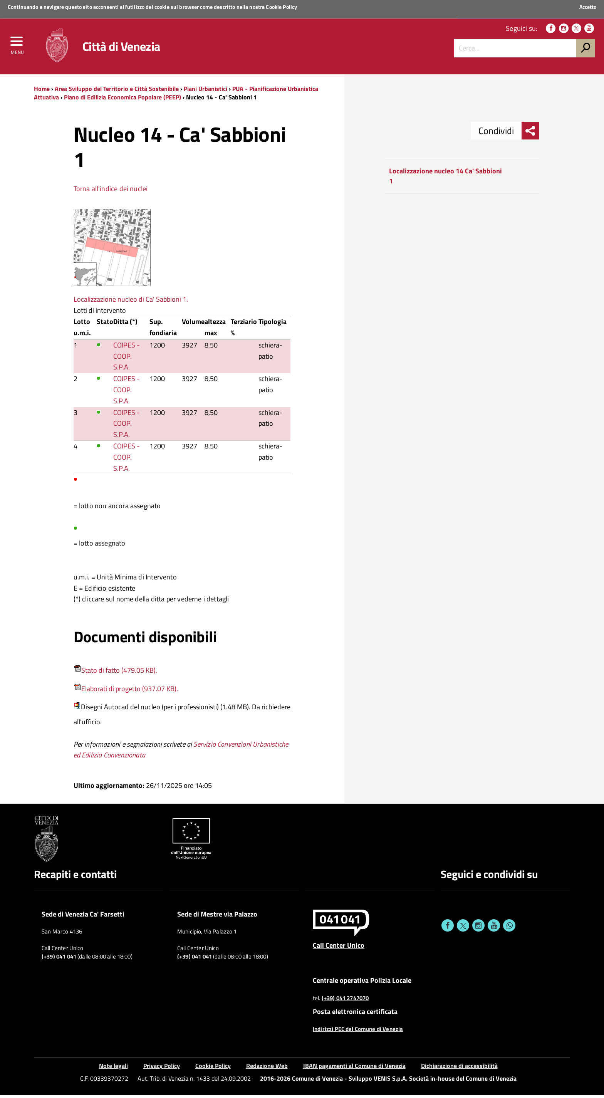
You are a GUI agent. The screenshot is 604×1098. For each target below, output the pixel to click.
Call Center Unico (338, 948)
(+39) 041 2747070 (345, 1001)
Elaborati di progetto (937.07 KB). (129, 691)
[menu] (17, 45)
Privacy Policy (161, 1068)
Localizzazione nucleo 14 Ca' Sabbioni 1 (445, 179)
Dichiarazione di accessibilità (459, 1068)
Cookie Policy (281, 7)
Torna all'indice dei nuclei (111, 191)
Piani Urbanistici (205, 91)
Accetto (587, 7)
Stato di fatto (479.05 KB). (119, 673)
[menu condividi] (530, 134)
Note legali (113, 1068)
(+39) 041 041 (59, 959)
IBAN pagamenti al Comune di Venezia (354, 1068)
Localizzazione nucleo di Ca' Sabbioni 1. (131, 302)
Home (42, 91)
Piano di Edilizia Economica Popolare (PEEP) (122, 100)
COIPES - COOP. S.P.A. (126, 358)
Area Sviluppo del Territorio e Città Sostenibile (117, 91)
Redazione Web (267, 1068)
